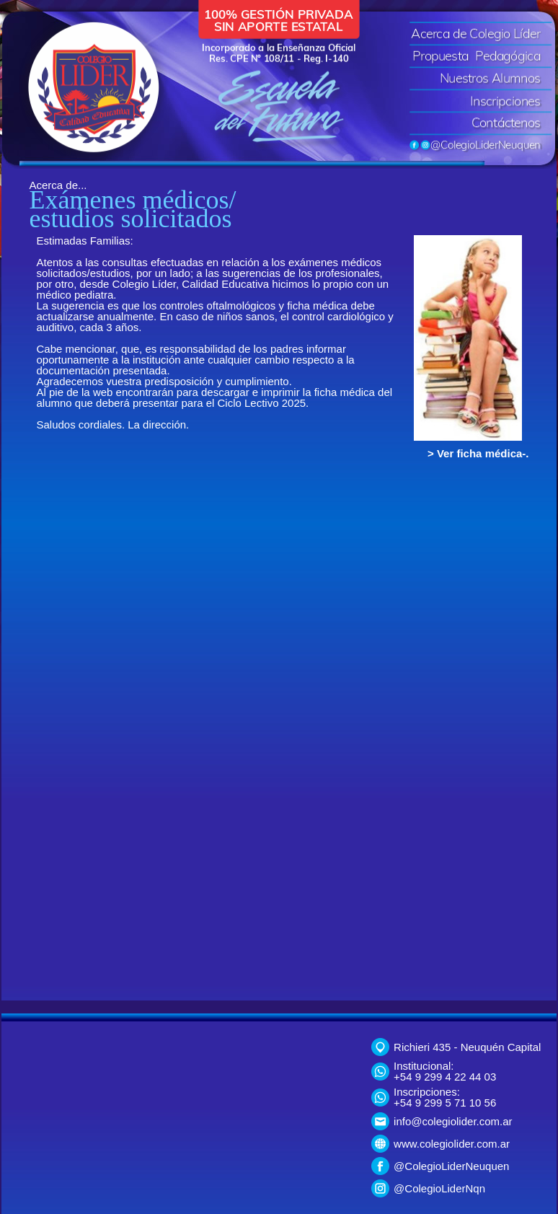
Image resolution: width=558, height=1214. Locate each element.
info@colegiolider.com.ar (453, 1121)
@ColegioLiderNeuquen (451, 1166)
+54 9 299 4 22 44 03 (445, 1076)
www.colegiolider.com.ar (452, 1144)
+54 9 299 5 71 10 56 (445, 1102)
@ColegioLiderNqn (439, 1188)
